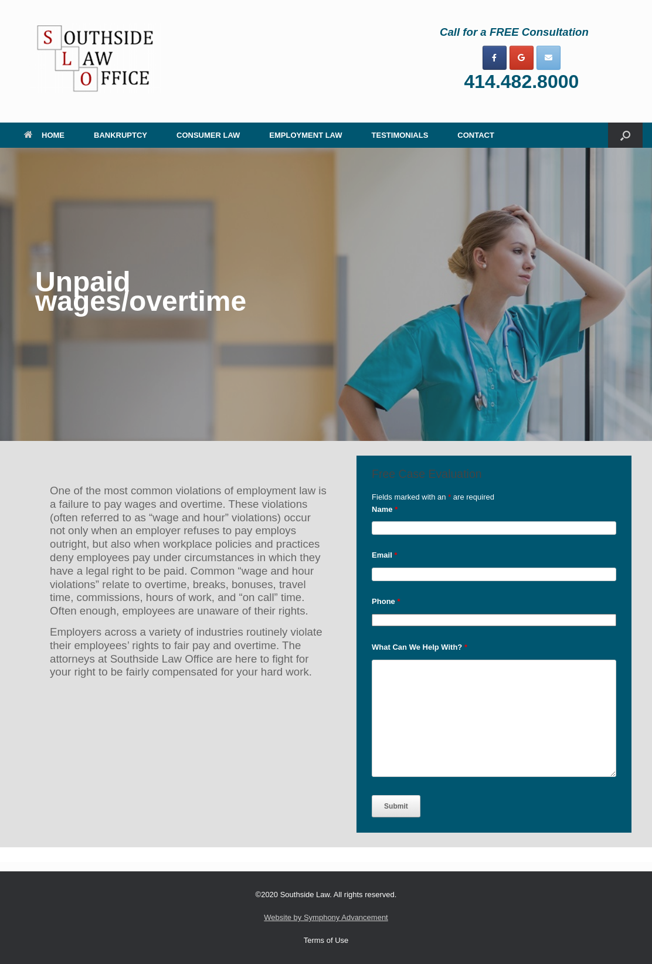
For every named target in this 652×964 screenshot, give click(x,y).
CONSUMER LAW (208, 135)
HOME (44, 135)
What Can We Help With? (419, 647)
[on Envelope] (548, 58)
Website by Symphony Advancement (326, 917)
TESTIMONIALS (400, 135)
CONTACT (475, 135)
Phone (386, 601)
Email (384, 555)
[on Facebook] (495, 58)
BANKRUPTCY (120, 135)
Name (385, 509)
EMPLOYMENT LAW (305, 135)
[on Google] (522, 58)
